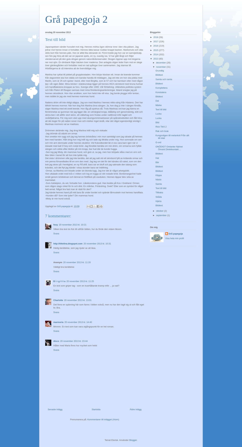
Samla (158, 184)
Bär (157, 162)
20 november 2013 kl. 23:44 (74, 341)
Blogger (133, 440)
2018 (156, 37)
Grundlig (159, 70)
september (161, 215)
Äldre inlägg (135, 409)
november (161, 67)
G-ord (158, 142)
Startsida (96, 409)
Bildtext (159, 75)
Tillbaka (159, 192)
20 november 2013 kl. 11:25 (80, 281)
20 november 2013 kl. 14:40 (78, 322)
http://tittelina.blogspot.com (67, 243)
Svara (56, 233)
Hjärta (158, 201)
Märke (158, 105)
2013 (156, 58)
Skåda (158, 197)
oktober (160, 211)
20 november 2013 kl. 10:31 (97, 243)
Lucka (158, 113)
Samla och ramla (163, 79)
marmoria (58, 322)
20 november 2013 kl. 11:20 (77, 262)
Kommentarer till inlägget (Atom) (103, 419)
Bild (157, 122)
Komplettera (161, 88)
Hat (157, 158)
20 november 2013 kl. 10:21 (72, 224)
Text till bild (160, 109)
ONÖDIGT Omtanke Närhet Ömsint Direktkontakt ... (169, 148)
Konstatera (160, 92)
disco (56, 341)
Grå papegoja (176, 233)
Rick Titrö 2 (161, 126)
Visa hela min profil (174, 238)
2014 (156, 54)
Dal (157, 101)
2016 (156, 45)
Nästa (158, 179)
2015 (156, 50)
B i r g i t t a (59, 281)
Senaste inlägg (55, 409)
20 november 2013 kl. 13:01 (78, 300)
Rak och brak (162, 131)
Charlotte (58, 300)
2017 (156, 41)
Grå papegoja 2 (76, 19)
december (161, 62)
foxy (55, 224)
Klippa (158, 175)
